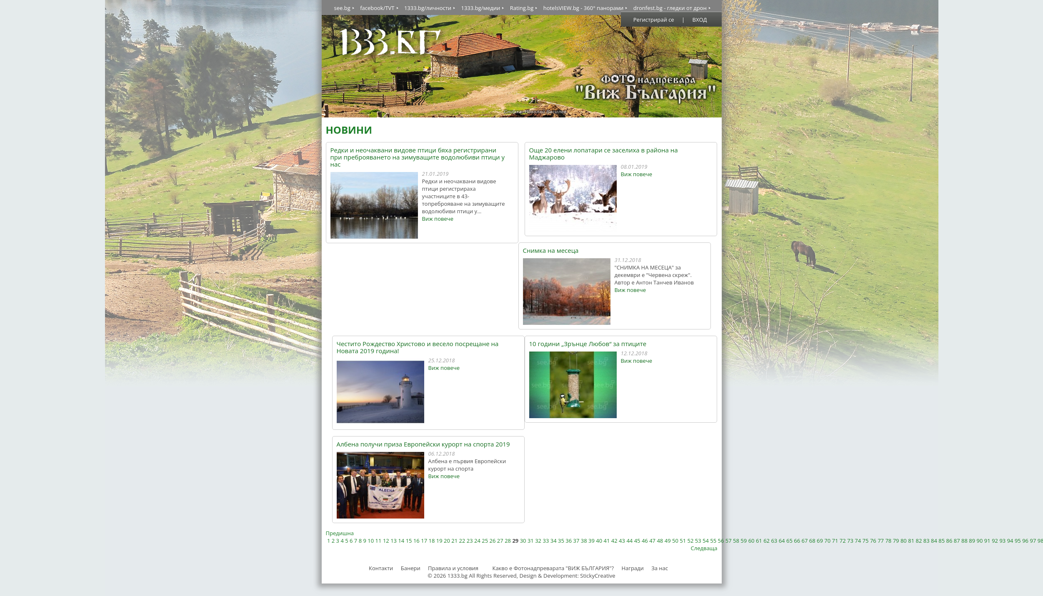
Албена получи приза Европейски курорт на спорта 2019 (423, 444)
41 (607, 540)
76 (873, 540)
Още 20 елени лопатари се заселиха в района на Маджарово (603, 154)
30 (523, 540)
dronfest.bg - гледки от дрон (670, 8)
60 (751, 540)
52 (691, 540)
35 (561, 540)
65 (789, 540)
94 (1010, 540)
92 (995, 540)
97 (1033, 540)
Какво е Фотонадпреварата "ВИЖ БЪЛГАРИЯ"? (553, 568)
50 (675, 540)
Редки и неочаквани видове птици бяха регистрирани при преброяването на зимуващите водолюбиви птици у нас (417, 157)
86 (949, 540)
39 (591, 540)
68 (812, 540)
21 (454, 540)
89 (972, 540)
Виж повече (437, 218)
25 (485, 540)
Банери (411, 568)
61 (759, 540)
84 (934, 540)
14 (401, 540)
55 (713, 540)
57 (728, 540)
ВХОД (700, 19)
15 (409, 540)
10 (371, 540)
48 (660, 540)
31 (531, 540)
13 (393, 540)
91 (987, 540)
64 (782, 540)
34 (553, 540)
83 (926, 540)
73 (850, 540)
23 (470, 540)
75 (866, 540)
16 (416, 540)
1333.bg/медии (480, 8)
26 (493, 540)
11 (378, 540)
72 (843, 540)
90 (980, 540)
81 (911, 540)
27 (500, 540)
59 (743, 540)
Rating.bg (522, 8)
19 (439, 540)
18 (431, 540)
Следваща (704, 548)
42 (614, 540)
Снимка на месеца (551, 250)
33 (546, 540)
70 (827, 540)
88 (964, 540)
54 (706, 540)
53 (698, 540)
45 (637, 540)
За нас (659, 568)
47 (652, 540)
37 (576, 540)
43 (622, 540)
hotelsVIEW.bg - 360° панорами (583, 8)
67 (804, 540)
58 (736, 540)
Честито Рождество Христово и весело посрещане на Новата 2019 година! (418, 347)
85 (941, 540)
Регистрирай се (653, 19)
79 (896, 540)
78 (888, 540)
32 (538, 540)
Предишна (340, 533)
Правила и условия (453, 568)
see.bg (342, 8)
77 (881, 540)
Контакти (381, 568)
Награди (632, 568)
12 (386, 540)
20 (447, 540)
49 (668, 540)
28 (508, 540)
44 (629, 540)
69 (820, 540)
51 (683, 540)
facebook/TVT (377, 8)
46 (645, 540)
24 (477, 540)
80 (903, 540)
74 (858, 540)
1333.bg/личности (427, 8)
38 (584, 540)
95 (1018, 540)
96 (1025, 540)
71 (835, 540)
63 (774, 540)
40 (599, 540)
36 (568, 540)
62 (766, 540)
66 (797, 540)
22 (462, 540)
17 (424, 540)
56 (721, 540)
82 (918, 540)
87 (957, 540)
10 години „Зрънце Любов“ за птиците (588, 343)
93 (1002, 540)
